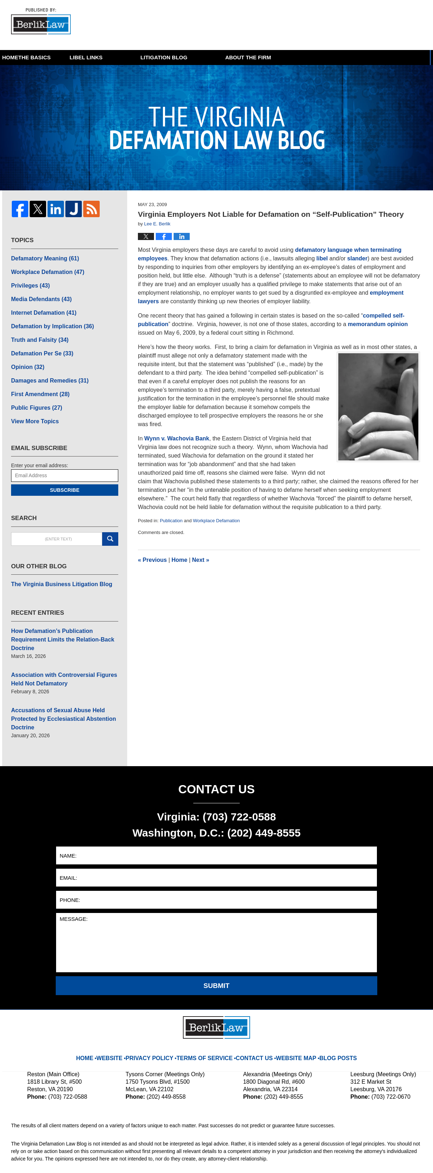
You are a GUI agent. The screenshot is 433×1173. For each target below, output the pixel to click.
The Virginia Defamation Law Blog (44, 23)
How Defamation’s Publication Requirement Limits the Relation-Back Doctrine (63, 618)
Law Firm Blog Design (388, 1158)
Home (29, 57)
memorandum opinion (378, 324)
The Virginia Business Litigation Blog (55, 569)
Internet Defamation (39, 307)
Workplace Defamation (216, 520)
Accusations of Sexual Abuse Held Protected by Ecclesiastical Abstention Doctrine (64, 685)
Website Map (290, 1013)
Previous (152, 560)
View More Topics (32, 407)
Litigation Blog (239, 57)
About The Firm (324, 57)
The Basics (91, 57)
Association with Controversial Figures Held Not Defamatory (63, 651)
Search (110, 524)
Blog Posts (329, 1013)
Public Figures (33, 395)
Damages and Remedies (45, 370)
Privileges (28, 282)
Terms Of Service (208, 1013)
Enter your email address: (39, 451)
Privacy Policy (160, 1013)
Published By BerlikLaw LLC (352, 25)
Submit (217, 946)
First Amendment (36, 382)
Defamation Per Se (38, 345)
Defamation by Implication (47, 320)
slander (357, 258)
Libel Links (161, 57)
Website (124, 1013)
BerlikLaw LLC (86, 1157)
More (415, 57)
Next (200, 560)
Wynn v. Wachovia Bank (176, 438)
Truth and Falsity (36, 332)
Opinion (25, 357)
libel (322, 258)
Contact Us (252, 1013)
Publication (171, 520)
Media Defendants (37, 295)
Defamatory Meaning (41, 257)
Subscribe (64, 475)
